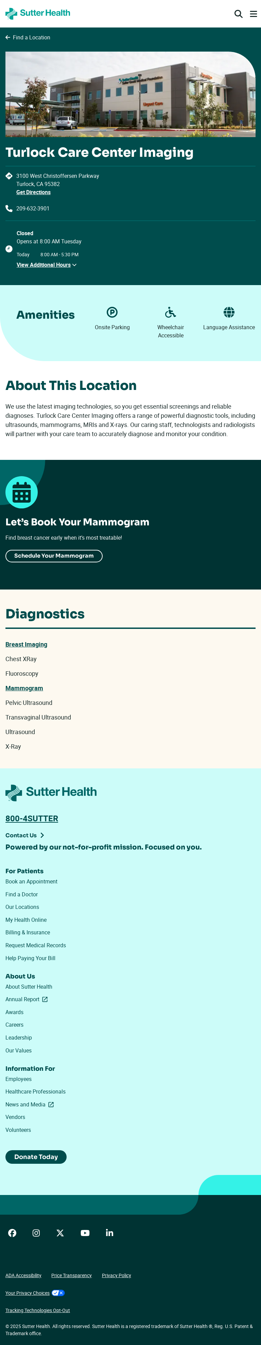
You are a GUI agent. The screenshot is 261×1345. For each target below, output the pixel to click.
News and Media (29, 1104)
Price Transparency (71, 1275)
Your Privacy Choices (35, 1292)
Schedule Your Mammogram (54, 555)
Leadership (18, 1037)
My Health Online (26, 919)
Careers (14, 1024)
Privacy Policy (116, 1275)
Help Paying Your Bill (30, 958)
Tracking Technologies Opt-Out (37, 1310)
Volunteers (18, 1130)
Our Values (18, 1050)
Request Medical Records (35, 945)
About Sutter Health (28, 986)
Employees (18, 1079)
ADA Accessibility (23, 1275)
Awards (14, 1012)
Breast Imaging (26, 644)
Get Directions (33, 192)
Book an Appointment (31, 881)
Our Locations (22, 907)
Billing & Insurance (27, 932)
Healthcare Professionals (35, 1091)
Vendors (15, 1117)
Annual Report (27, 999)
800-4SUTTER (31, 818)
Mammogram (24, 688)
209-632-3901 (33, 208)
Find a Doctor (21, 894)
